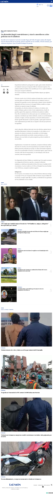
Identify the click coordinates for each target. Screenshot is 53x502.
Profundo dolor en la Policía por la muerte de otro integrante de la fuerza (31, 289)
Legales (17, 489)
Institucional (40, 485)
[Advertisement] (26, 18)
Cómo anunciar (47, 485)
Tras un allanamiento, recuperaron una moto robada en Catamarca (21, 479)
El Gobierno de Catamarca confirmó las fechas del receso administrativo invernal (32, 270)
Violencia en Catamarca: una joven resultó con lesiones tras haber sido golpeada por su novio (26, 435)
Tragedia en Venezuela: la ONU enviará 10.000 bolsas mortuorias (20, 392)
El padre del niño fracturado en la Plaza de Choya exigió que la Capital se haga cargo (33, 232)
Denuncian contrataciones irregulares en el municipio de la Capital (33, 251)
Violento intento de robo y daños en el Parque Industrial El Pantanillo (22, 350)
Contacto (35, 485)
